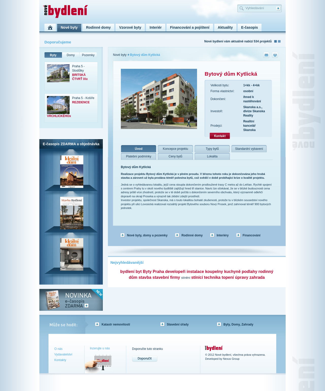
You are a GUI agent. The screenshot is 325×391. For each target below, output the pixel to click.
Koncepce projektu (175, 149)
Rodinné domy (192, 235)
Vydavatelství (63, 354)
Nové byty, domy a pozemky (147, 235)
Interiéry (223, 235)
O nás (58, 349)
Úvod (138, 149)
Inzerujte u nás (100, 348)
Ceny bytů (175, 156)
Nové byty (119, 55)
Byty (53, 55)
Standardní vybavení (249, 149)
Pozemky (88, 55)
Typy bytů (212, 149)
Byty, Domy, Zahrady (238, 324)
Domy (71, 55)
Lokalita (212, 156)
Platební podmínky (138, 156)
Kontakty (60, 360)
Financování (252, 235)
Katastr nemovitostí (116, 324)
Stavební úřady (178, 324)
